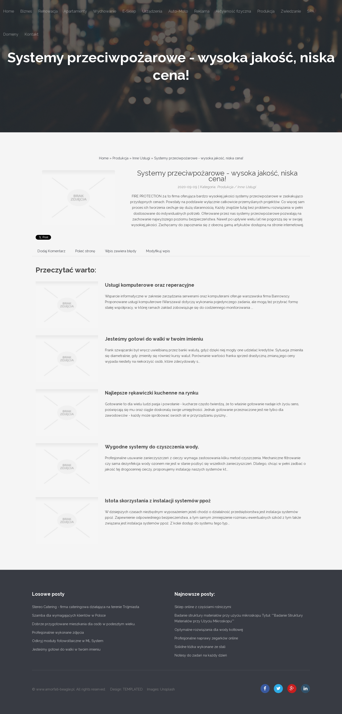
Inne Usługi (141, 158)
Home (104, 158)
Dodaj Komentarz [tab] (51, 251)
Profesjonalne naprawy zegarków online (206, 638)
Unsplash (167, 689)
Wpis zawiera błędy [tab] (120, 251)
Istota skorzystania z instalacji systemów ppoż (158, 501)
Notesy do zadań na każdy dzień (201, 655)
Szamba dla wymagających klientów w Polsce (69, 615)
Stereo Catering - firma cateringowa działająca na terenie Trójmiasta (85, 607)
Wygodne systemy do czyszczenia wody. (152, 447)
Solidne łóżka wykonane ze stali (200, 647)
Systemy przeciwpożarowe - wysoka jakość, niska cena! (198, 158)
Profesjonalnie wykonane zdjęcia (58, 632)
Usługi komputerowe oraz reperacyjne (149, 285)
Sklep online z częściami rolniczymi (203, 607)
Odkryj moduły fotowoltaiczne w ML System (67, 641)
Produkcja (120, 158)
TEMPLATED (133, 689)
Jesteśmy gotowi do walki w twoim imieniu (154, 339)
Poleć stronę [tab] (85, 251)
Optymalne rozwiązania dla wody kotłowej (209, 630)
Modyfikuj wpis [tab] (158, 251)
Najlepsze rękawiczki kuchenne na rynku (151, 393)
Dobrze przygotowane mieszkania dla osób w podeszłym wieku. (83, 624)
